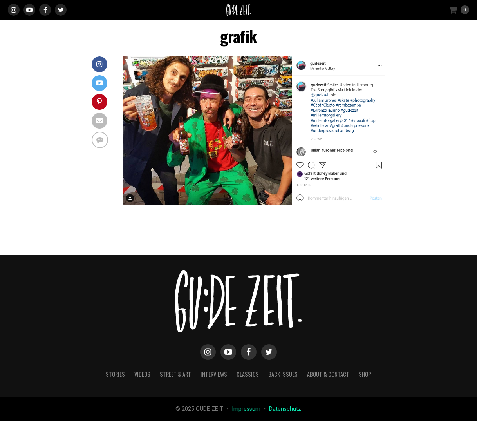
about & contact (328, 374)
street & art (175, 374)
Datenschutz (285, 409)
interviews (214, 374)
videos (142, 374)
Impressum (247, 409)
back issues (283, 374)
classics (248, 374)
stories (115, 374)
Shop (365, 374)
